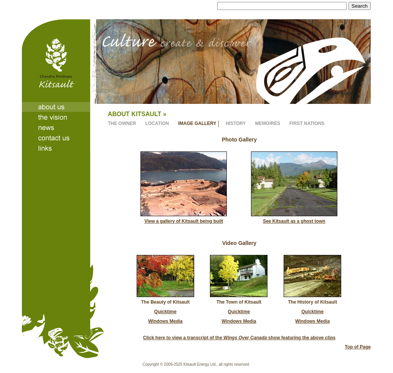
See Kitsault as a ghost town (294, 221)
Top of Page (358, 347)
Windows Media (165, 321)
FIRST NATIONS (306, 123)
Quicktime (165, 311)
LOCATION (157, 123)
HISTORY (236, 123)
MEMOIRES (267, 123)
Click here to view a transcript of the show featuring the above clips (239, 337)
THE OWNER (122, 123)
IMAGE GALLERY (197, 123)
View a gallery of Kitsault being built (183, 221)
